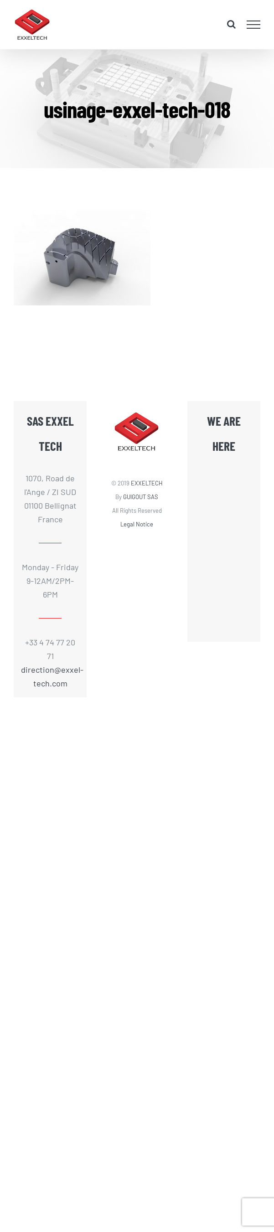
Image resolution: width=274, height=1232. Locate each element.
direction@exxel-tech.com (50, 676)
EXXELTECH (147, 483)
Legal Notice (136, 524)
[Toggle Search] (231, 24)
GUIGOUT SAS (140, 496)
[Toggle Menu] (253, 25)
